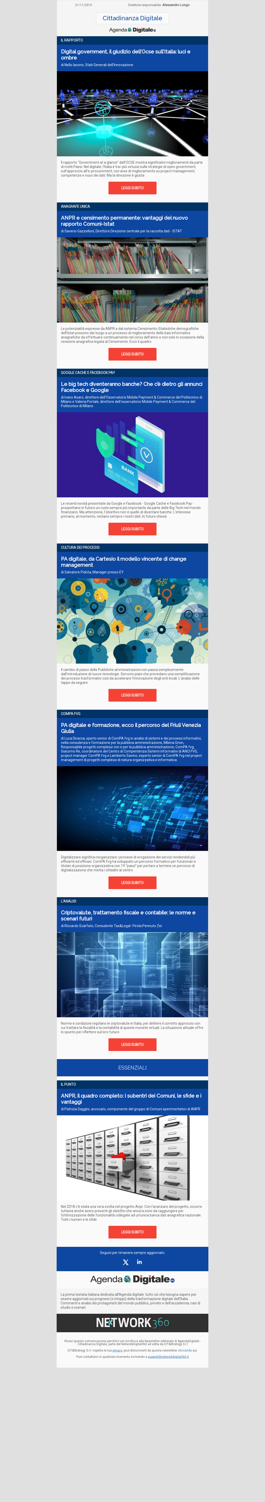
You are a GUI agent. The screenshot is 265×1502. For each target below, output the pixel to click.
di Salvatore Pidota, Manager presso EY (92, 572)
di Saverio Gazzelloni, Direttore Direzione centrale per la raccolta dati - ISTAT (121, 231)
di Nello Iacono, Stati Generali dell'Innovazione (97, 65)
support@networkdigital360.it (168, 1357)
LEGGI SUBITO (132, 188)
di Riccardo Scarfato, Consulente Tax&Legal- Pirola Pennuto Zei (111, 926)
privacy (117, 1350)
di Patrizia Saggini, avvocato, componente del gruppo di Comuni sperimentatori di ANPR (130, 1109)
